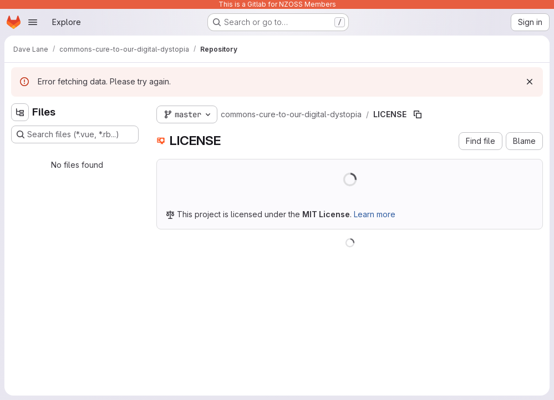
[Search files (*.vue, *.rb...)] (75, 134)
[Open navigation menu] (33, 22)
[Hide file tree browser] (20, 112)
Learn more (374, 214)
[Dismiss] (529, 81)
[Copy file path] (417, 114)
